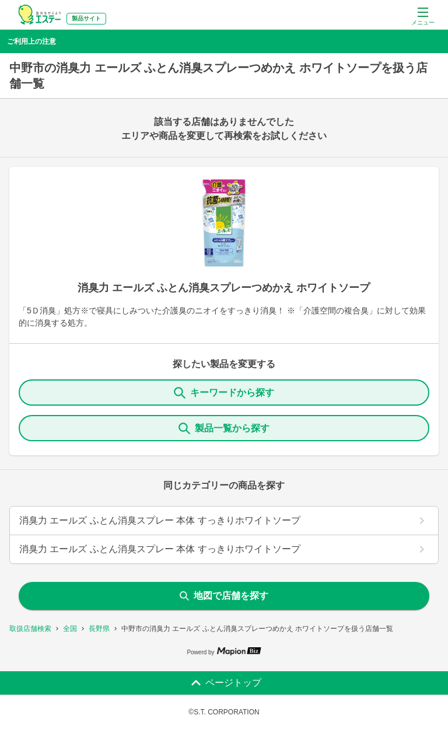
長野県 (99, 629)
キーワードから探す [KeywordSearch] (224, 393)
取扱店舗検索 (30, 629)
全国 (70, 629)
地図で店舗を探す (224, 596)
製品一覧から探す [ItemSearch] (224, 428)
